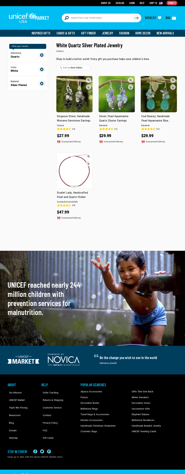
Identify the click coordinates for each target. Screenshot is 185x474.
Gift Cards (46, 422)
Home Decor (143, 31)
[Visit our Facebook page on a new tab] (35, 440)
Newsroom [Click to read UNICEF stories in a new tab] (13, 405)
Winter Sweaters (140, 394)
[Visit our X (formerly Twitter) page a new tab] (42, 440)
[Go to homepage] (30, 17)
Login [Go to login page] (132, 2)
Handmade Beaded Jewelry (145, 422)
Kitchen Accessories (91, 416)
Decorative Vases (140, 400)
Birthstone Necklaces (142, 416)
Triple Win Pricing (16, 400)
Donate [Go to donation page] (172, 2)
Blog (10, 411)
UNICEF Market (15, 394)
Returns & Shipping (51, 394)
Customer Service (50, 400)
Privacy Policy (48, 411)
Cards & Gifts (68, 31)
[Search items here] (97, 16)
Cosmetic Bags (88, 427)
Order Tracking (48, 389)
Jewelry (108, 31)
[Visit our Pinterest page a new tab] (49, 440)
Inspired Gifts (44, 31)
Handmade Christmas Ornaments (97, 422)
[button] (88, 77)
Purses (84, 394)
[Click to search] (136, 16)
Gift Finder (90, 31)
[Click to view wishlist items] (153, 16)
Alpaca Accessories (90, 389)
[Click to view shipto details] (156, 3)
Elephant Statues (140, 411)
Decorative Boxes (89, 400)
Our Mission (14, 389)
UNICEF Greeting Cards (143, 427)
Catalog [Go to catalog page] (121, 2)
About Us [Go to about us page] (107, 2)
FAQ (43, 416)
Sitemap (12, 422)
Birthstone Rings (89, 405)
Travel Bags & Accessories (94, 411)
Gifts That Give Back (142, 389)
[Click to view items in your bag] (171, 17)
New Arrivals (165, 31)
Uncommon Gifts (140, 405)
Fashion (125, 31)
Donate (11, 416)
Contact (45, 405)
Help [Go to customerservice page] (142, 2)
